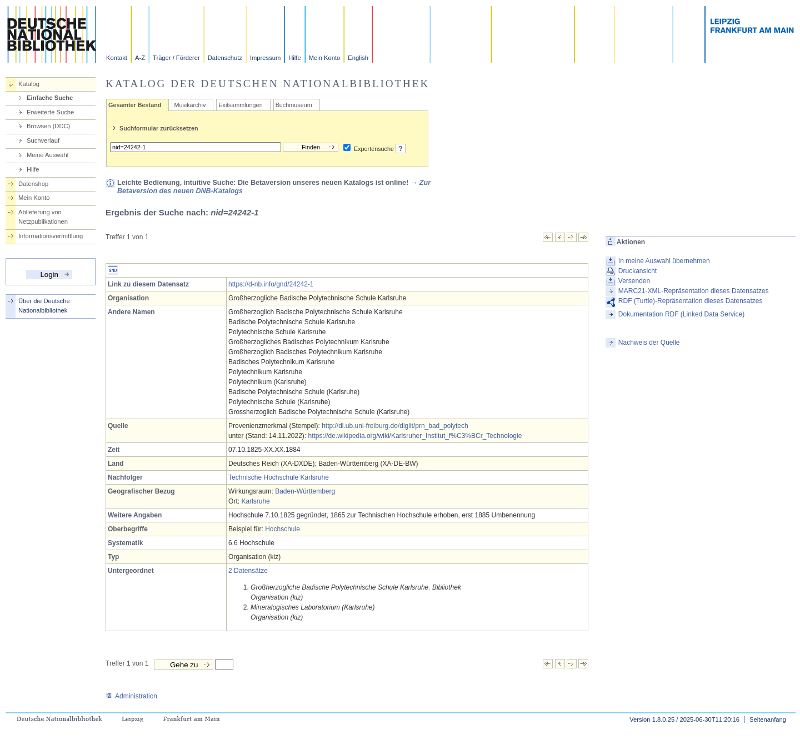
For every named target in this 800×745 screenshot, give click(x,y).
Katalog (28, 83)
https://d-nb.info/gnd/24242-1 (270, 284)
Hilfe (294, 57)
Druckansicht (637, 271)
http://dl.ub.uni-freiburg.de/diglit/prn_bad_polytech (395, 426)
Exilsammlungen (240, 105)
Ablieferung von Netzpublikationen (43, 217)
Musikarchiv (190, 105)
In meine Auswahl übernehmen (664, 261)
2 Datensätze (248, 571)
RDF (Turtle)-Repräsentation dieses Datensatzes (690, 301)
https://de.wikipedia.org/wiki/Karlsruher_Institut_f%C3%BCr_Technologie (415, 436)
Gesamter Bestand (134, 105)
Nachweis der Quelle (649, 342)
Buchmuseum (294, 105)
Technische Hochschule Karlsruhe (278, 477)
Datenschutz (225, 57)
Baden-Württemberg (305, 491)
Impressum (265, 57)
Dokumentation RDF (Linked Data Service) (681, 314)
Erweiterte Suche (50, 112)
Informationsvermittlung (50, 236)
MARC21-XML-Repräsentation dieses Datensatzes (693, 291)
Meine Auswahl (47, 155)
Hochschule (282, 529)
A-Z (140, 57)
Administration (131, 696)
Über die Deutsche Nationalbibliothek (44, 306)
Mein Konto (325, 57)
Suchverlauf (43, 140)
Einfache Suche (50, 97)
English (358, 57)
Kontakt (116, 57)
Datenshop (33, 183)
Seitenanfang (767, 719)
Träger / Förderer (176, 57)
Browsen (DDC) (48, 126)
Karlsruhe (255, 501)
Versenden (634, 281)
